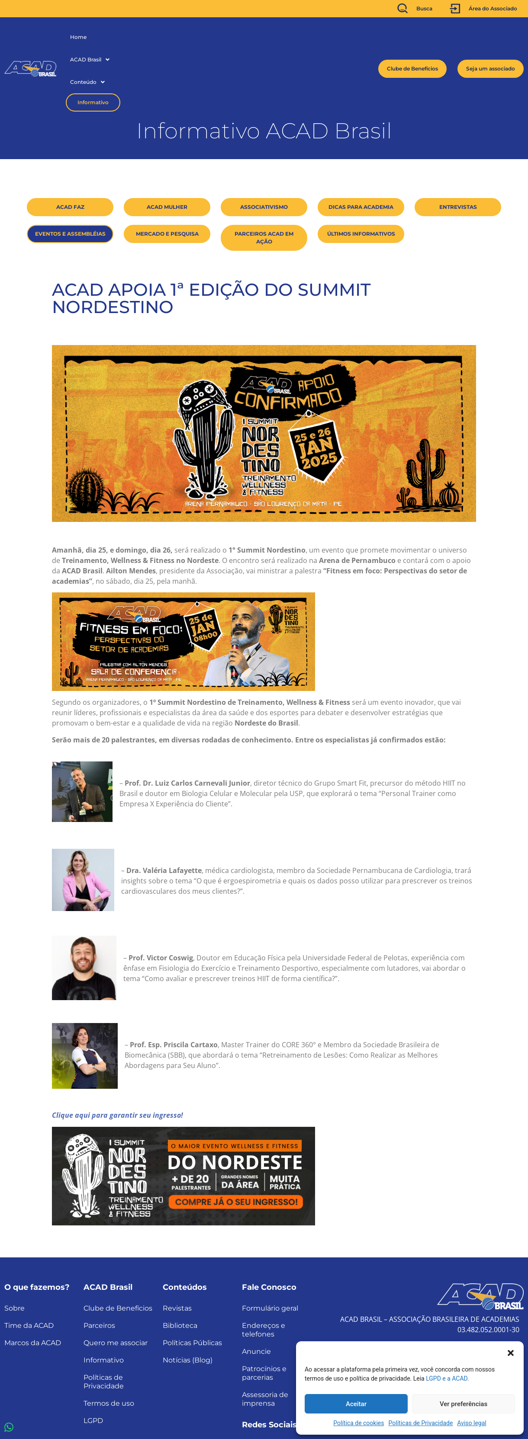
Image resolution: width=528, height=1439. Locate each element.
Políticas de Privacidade (421, 1423)
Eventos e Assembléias (70, 170)
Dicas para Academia (360, 144)
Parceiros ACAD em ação (264, 174)
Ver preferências (463, 1404)
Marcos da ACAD (32, 1280)
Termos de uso (109, 1340)
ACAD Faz (70, 144)
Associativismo (264, 144)
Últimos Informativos (361, 170)
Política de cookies (358, 1423)
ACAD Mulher (167, 144)
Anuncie (256, 1288)
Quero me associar (116, 1280)
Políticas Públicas (192, 1280)
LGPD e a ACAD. (447, 1378)
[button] (510, 1352)
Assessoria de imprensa (265, 1335)
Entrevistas (458, 144)
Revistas (177, 1245)
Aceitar (356, 1404)
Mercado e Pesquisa (167, 170)
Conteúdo (160, 37)
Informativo (209, 37)
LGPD (93, 1357)
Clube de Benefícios (118, 1245)
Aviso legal (471, 1423)
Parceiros (99, 1262)
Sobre (14, 1245)
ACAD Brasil (115, 37)
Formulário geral (270, 1245)
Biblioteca (180, 1262)
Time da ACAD (29, 1262)
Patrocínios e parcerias (264, 1309)
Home (78, 37)
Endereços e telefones (263, 1266)
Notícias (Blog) (187, 1297)
